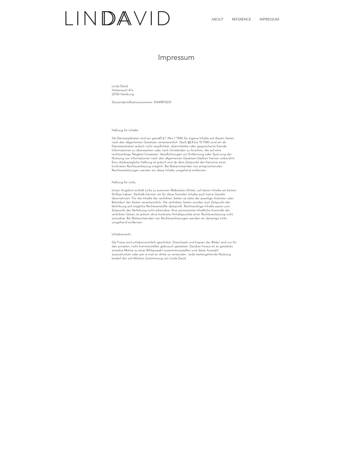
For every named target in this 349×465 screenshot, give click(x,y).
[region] (173, 184)
